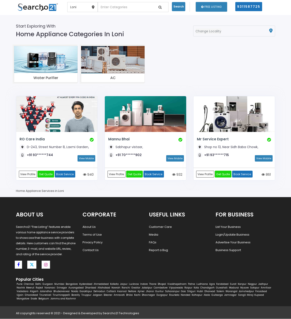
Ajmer (141, 291)
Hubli (200, 291)
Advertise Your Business (233, 242)
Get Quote (46, 174)
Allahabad (104, 288)
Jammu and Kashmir (63, 299)
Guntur (159, 291)
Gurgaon (48, 284)
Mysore (244, 288)
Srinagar (62, 288)
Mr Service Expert (212, 139)
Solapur (254, 288)
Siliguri (191, 291)
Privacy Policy (93, 242)
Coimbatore (161, 288)
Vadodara (22, 291)
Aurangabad (76, 288)
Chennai (29, 284)
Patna (191, 284)
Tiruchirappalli (61, 295)
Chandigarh (207, 288)
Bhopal (162, 284)
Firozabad (261, 291)
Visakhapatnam (177, 284)
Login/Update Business (232, 235)
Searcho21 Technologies (121, 313)
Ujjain (20, 295)
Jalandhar (46, 291)
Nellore (132, 291)
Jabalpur (147, 288)
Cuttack (111, 291)
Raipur (188, 288)
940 (88, 174)
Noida (74, 291)
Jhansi (150, 291)
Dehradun (99, 291)
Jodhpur (263, 284)
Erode (34, 299)
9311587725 (248, 6)
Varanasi (49, 288)
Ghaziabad (31, 295)
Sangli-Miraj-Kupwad (251, 295)
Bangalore (72, 284)
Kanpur (242, 284)
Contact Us (91, 250)
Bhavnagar (148, 295)
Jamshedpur (246, 291)
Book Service (65, 174)
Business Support (228, 250)
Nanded (185, 295)
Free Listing (211, 7)
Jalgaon (97, 295)
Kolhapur (197, 295)
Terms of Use (92, 235)
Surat (233, 284)
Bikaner (108, 295)
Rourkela (174, 295)
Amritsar (266, 288)
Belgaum (43, 299)
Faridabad (222, 284)
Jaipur (124, 284)
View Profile (27, 174)
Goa (183, 291)
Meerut (30, 288)
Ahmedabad (101, 284)
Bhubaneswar (61, 291)
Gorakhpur (86, 291)
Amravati (119, 295)
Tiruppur (86, 295)
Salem (220, 291)
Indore (144, 284)
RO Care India (32, 139)
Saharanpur (172, 291)
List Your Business (228, 227)
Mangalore (23, 299)
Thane (152, 284)
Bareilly (75, 295)
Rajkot (39, 288)
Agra (212, 284)
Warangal (231, 291)
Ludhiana (202, 284)
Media (153, 235)
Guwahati (222, 288)
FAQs (152, 242)
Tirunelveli (45, 295)
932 (177, 174)
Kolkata (114, 284)
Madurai (234, 288)
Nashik (21, 288)
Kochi (137, 295)
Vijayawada (176, 288)
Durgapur (162, 295)
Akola (207, 295)
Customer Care (160, 227)
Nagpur (252, 284)
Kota (196, 288)
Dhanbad (90, 288)
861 (266, 174)
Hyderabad (85, 284)
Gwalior (135, 288)
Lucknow (134, 284)
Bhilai (129, 295)
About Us (89, 227)
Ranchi (126, 288)
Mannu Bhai (118, 139)
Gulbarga (217, 295)
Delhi (38, 284)
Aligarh (34, 291)
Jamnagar (230, 295)
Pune (20, 284)
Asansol (122, 291)
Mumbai (59, 284)
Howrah (115, 288)
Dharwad (209, 291)
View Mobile (86, 158)
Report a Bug (158, 250)
